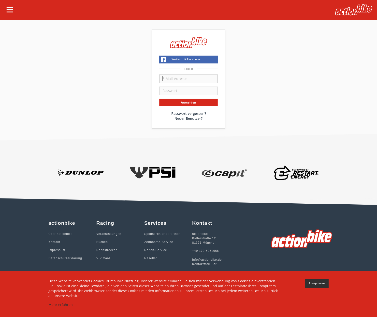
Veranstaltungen (108, 234)
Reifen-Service (155, 250)
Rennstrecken (106, 250)
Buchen (102, 242)
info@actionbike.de (207, 259)
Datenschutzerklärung (65, 258)
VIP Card (103, 258)
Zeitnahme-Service (158, 242)
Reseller (150, 258)
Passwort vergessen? (188, 113)
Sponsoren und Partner (162, 234)
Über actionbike (60, 234)
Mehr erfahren (60, 304)
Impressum (56, 250)
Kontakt (54, 242)
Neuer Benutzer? (188, 118)
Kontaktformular (204, 264)
